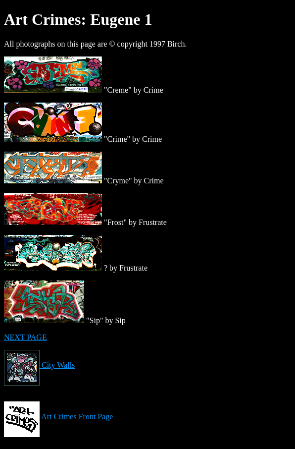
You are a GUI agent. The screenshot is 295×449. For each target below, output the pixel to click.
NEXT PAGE (25, 337)
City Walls (39, 365)
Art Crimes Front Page (58, 416)
